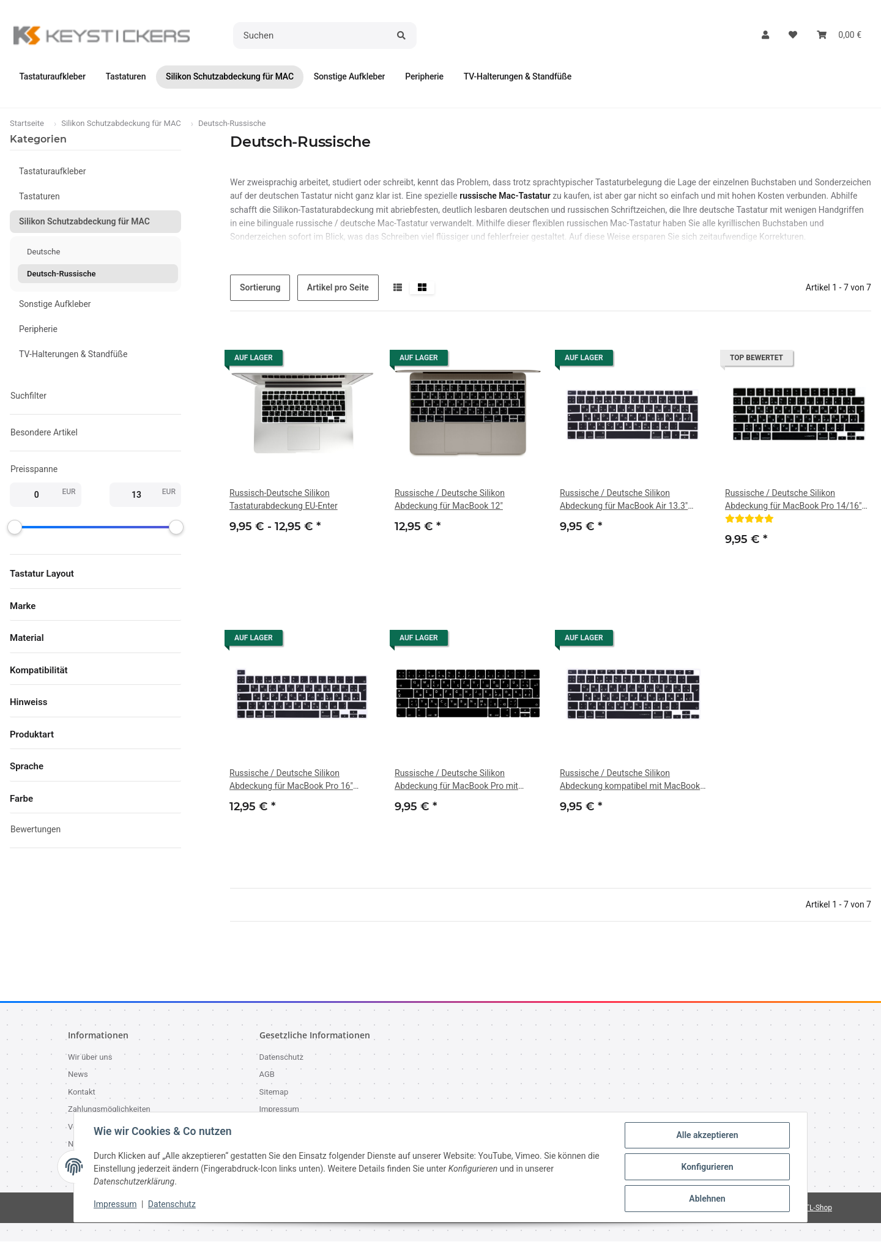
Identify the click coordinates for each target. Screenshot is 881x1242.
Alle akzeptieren (707, 1135)
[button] (765, 35)
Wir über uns (90, 1057)
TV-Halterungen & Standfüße (73, 355)
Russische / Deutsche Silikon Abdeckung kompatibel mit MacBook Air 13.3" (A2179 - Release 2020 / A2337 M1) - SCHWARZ (630, 781)
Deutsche (43, 252)
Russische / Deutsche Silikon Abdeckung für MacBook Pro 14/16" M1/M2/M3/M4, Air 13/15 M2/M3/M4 (797, 501)
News (78, 1074)
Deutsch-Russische (61, 274)
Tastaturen (39, 197)
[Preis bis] (136, 495)
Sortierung (260, 288)
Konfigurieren (707, 1167)
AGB (267, 1074)
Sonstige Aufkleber (55, 304)
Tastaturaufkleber (52, 172)
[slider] (14, 527)
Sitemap (274, 1092)
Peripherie (38, 330)
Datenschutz (172, 1204)
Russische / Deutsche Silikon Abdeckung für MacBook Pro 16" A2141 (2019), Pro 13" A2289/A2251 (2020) (298, 781)
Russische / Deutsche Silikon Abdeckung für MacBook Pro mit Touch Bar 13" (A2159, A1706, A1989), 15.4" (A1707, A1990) (467, 781)
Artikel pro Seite (338, 288)
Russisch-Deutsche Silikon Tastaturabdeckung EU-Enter (283, 500)
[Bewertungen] (749, 519)
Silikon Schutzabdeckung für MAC (84, 222)
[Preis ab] (36, 495)
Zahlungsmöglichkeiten (109, 1109)
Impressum (115, 1204)
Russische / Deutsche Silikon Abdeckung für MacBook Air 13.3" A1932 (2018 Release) (624, 501)
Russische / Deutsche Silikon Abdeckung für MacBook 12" (450, 500)
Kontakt (81, 1092)
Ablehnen (707, 1198)
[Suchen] (311, 35)
